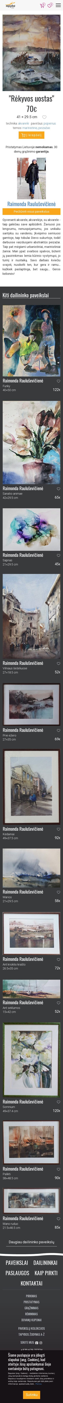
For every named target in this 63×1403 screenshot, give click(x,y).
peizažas (44, 128)
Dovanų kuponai (31, 1320)
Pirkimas (31, 1296)
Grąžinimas (31, 1308)
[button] (44, 117)
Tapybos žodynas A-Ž (31, 1334)
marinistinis (30, 128)
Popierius (50, 123)
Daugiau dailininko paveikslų (31, 1242)
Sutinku (31, 1395)
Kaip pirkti (46, 1273)
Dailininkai (45, 1262)
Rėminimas (31, 1314)
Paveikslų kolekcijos (31, 1328)
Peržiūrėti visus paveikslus (31, 211)
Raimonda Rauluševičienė (31, 204)
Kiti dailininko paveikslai (26, 295)
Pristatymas (31, 1302)
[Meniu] (58, 5)
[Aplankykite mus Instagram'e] (41, 1343)
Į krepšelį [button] (31, 135)
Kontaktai (32, 1283)
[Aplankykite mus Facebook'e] (37, 1343)
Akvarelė (23, 123)
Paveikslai (17, 1262)
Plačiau (38, 1384)
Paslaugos (17, 1273)
